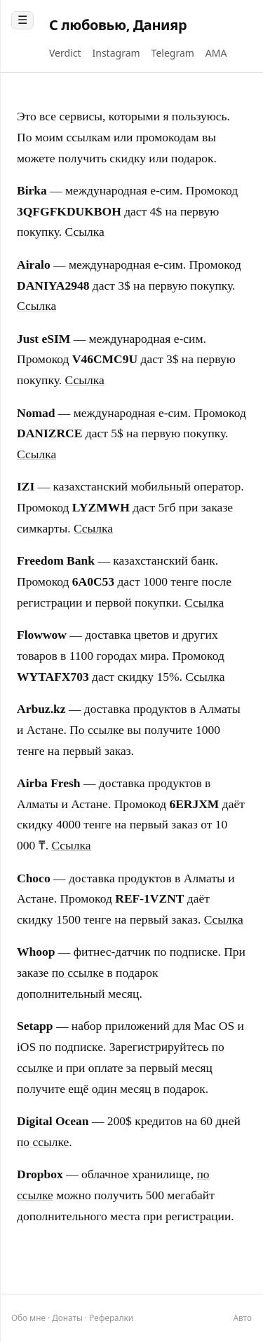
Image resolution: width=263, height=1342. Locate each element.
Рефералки (111, 1317)
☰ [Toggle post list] (22, 20)
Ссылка (84, 232)
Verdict (65, 52)
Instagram (116, 52)
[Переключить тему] (243, 1318)
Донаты (67, 1317)
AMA (216, 52)
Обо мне (28, 1317)
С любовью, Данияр (118, 24)
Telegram (172, 52)
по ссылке (78, 973)
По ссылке (96, 730)
